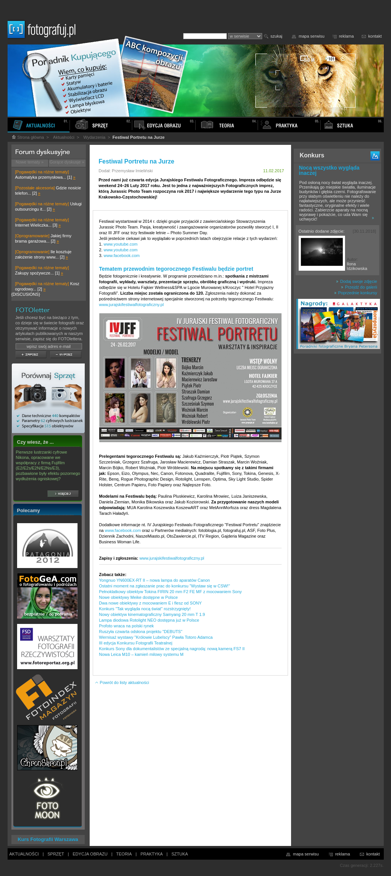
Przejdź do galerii (359, 287)
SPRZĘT (55, 854)
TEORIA (124, 854)
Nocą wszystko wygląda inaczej (329, 170)
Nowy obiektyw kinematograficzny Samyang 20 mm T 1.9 (152, 614)
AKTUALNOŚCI (24, 854)
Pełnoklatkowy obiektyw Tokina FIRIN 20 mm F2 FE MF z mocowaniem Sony (170, 591)
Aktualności (63, 137)
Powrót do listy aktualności (122, 682)
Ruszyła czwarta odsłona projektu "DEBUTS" (140, 631)
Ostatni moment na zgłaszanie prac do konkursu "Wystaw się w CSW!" (164, 586)
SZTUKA (179, 854)
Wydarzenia (94, 137)
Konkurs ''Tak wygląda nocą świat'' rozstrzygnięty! (145, 608)
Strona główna (27, 137)
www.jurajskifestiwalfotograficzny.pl (131, 304)
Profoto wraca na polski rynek (126, 626)
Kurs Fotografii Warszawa (47, 839)
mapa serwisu (312, 36)
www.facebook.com (122, 255)
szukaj (276, 36)
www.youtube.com (121, 244)
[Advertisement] (337, 477)
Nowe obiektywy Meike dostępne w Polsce (138, 597)
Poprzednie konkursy (355, 292)
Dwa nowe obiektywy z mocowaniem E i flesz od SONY (150, 603)
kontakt (375, 36)
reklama (346, 36)
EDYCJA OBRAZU (90, 854)
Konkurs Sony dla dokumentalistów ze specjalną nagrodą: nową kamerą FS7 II (172, 648)
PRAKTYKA (152, 854)
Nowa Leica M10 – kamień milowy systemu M (141, 654)
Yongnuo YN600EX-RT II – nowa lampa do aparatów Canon (154, 580)
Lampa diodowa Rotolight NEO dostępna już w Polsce (149, 620)
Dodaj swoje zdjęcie (356, 281)
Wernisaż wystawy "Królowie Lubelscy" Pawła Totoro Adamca (156, 637)
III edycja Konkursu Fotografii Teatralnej (136, 643)
